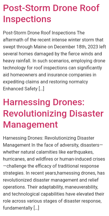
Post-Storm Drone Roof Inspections (51, 13)
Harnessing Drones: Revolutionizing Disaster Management (53, 113)
